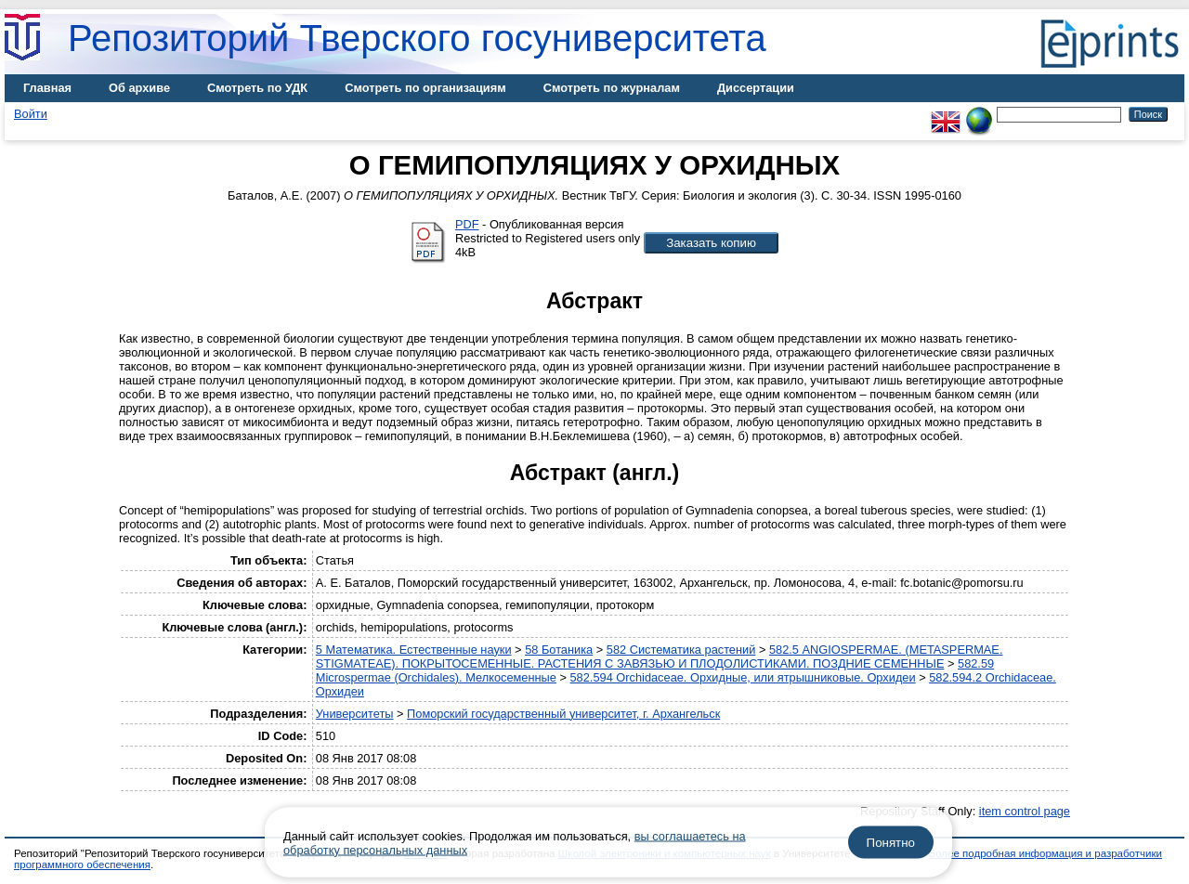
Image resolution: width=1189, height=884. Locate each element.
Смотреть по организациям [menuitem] (425, 88)
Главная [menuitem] (47, 88)
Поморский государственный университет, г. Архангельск (563, 714)
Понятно (891, 843)
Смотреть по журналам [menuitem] (611, 88)
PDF (467, 224)
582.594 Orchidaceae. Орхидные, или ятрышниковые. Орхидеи (743, 677)
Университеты (355, 714)
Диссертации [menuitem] (755, 88)
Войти (30, 114)
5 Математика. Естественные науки (414, 649)
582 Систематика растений (681, 649)
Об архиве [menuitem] (139, 88)
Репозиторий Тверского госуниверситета (417, 38)
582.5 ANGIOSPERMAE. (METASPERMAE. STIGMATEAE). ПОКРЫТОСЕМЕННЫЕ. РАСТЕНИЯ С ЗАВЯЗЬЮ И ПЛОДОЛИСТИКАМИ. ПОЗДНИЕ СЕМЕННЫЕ (659, 656)
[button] (711, 243)
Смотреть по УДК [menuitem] (257, 88)
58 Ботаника (559, 649)
